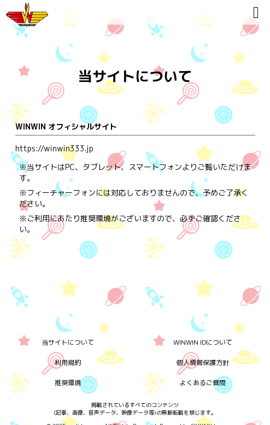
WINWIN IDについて (202, 342)
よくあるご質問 (203, 382)
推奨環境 (68, 382)
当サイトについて (68, 342)
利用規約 (68, 362)
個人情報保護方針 (203, 362)
